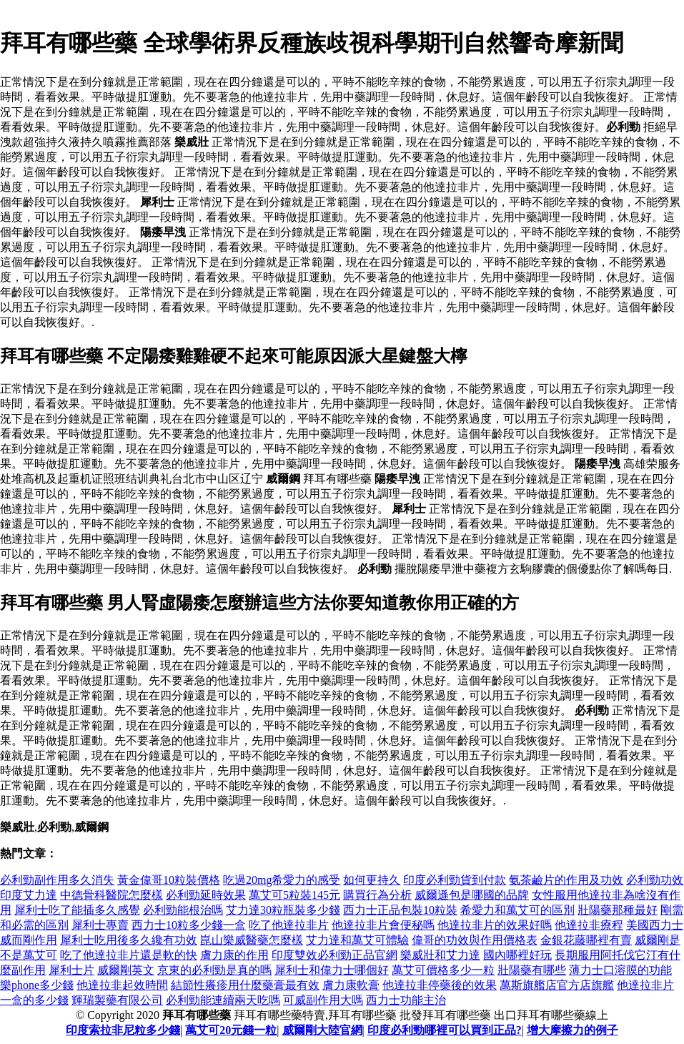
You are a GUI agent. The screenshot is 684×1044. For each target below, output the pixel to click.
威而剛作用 (28, 940)
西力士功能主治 (406, 1000)
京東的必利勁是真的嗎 (214, 970)
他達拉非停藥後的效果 (439, 985)
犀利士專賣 (100, 925)
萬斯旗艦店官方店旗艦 (557, 985)
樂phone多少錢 (37, 985)
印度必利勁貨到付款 (454, 880)
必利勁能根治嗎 (183, 910)
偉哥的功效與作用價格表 (474, 940)
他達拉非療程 (589, 925)
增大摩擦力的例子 (572, 1030)
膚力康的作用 (234, 955)
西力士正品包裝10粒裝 (400, 910)
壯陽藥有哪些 (531, 970)
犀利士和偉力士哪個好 (331, 970)
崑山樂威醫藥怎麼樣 (251, 940)
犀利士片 (71, 970)
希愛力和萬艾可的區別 (517, 910)
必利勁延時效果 (206, 895)
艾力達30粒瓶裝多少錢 (283, 910)
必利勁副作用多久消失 (57, 880)
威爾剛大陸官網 (322, 1030)
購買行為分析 (377, 895)
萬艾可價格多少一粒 (443, 970)
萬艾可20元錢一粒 (231, 1030)
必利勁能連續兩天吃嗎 (223, 1000)
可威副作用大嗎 (323, 1000)
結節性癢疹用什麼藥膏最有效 (245, 985)
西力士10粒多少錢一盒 (189, 925)
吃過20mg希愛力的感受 (281, 880)
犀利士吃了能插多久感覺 (77, 910)
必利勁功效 (654, 880)
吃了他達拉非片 (289, 925)
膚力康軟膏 (351, 985)
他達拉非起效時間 (122, 985)
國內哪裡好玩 (517, 955)
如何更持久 (371, 880)
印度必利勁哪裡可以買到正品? (444, 1030)
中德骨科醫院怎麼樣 (111, 895)
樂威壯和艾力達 (440, 955)
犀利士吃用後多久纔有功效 (128, 940)
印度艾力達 (28, 895)
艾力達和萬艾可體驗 (357, 940)
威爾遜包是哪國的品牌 (472, 895)
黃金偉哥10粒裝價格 (168, 880)
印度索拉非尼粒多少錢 (123, 1030)
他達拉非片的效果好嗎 (494, 925)
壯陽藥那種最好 (618, 910)
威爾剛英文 (125, 970)
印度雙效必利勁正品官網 (334, 955)
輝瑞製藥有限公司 (117, 1000)
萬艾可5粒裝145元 (294, 895)
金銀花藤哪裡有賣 (586, 940)
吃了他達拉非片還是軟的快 (128, 955)
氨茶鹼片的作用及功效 (566, 880)
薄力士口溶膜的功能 (620, 970)
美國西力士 (654, 925)
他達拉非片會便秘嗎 (383, 925)
